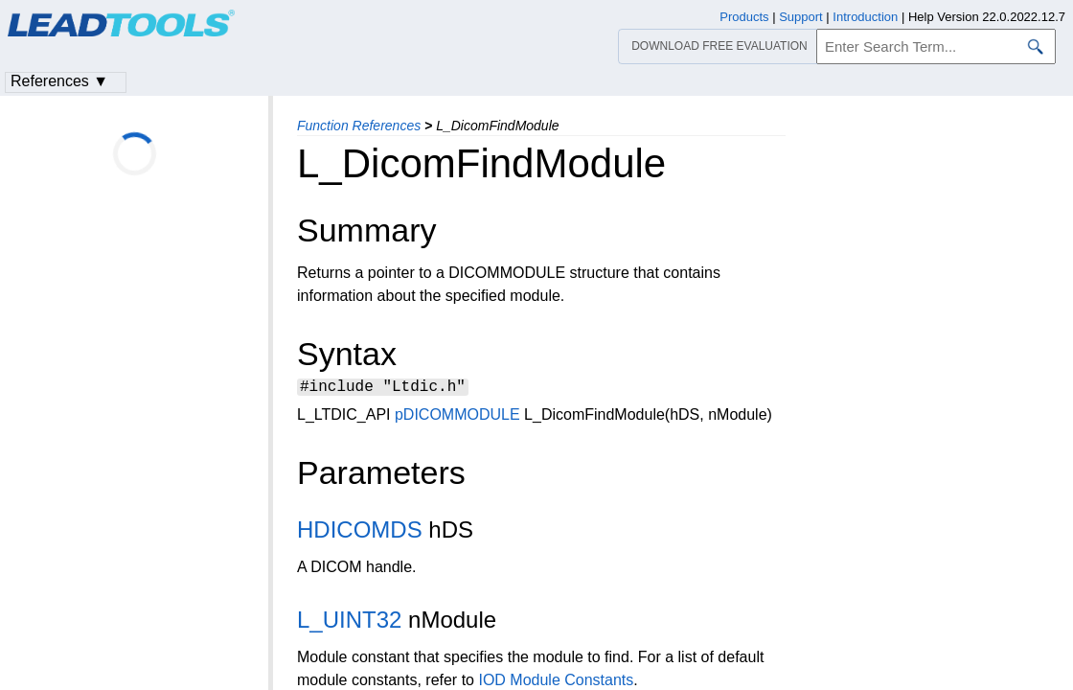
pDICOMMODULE (457, 417)
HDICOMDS (359, 532)
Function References (359, 125)
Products (743, 17)
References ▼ (59, 81)
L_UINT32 (349, 622)
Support (801, 17)
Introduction (865, 17)
